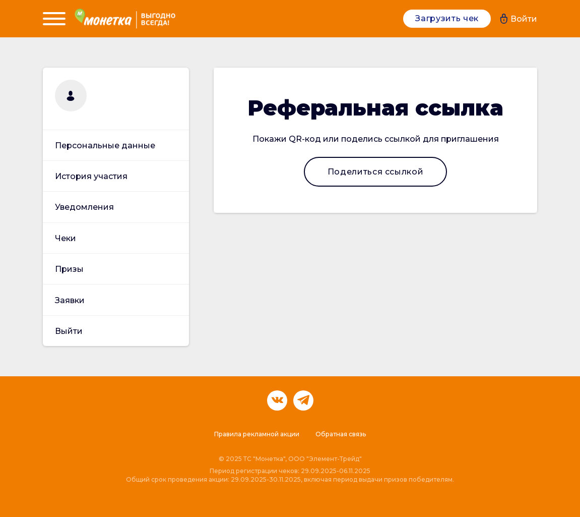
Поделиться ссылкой (376, 172)
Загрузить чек (446, 18)
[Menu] (54, 18)
